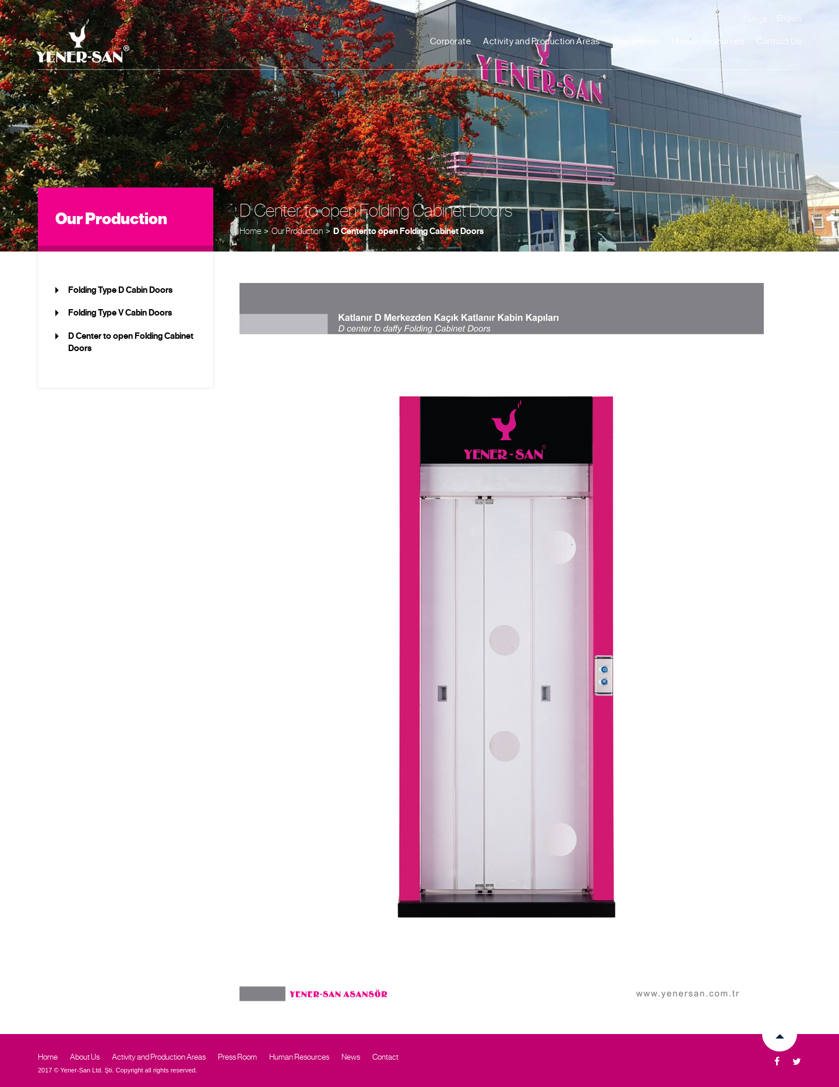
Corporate (450, 41)
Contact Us (778, 41)
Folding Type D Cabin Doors (120, 290)
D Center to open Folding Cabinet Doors (408, 231)
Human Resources (708, 41)
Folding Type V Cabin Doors (120, 312)
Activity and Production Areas (541, 41)
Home (250, 231)
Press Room (636, 41)
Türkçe (754, 18)
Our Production (297, 231)
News (350, 1056)
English (789, 18)
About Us (85, 1056)
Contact (385, 1056)
